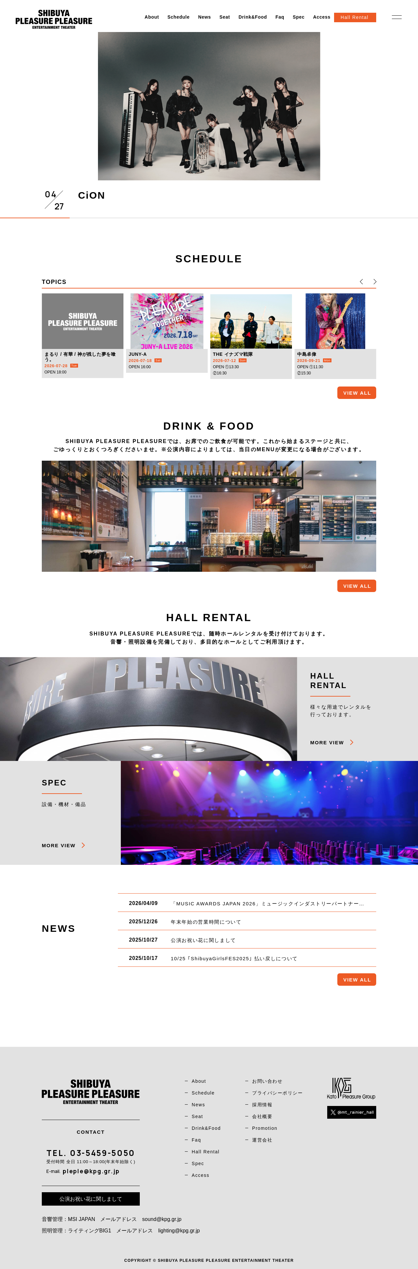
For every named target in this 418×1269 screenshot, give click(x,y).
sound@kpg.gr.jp (161, 1219)
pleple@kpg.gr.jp (91, 1171)
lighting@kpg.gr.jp (179, 1230)
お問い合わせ (267, 1081)
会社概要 (262, 1116)
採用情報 (262, 1104)
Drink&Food (252, 17)
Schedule (179, 17)
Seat (224, 17)
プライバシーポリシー (277, 1093)
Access (321, 17)
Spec (298, 17)
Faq (279, 17)
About (152, 17)
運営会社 (262, 1140)
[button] (361, 281)
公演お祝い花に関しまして (90, 1199)
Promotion (265, 1128)
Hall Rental (205, 1151)
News (204, 17)
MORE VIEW (327, 742)
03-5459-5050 (102, 1152)
